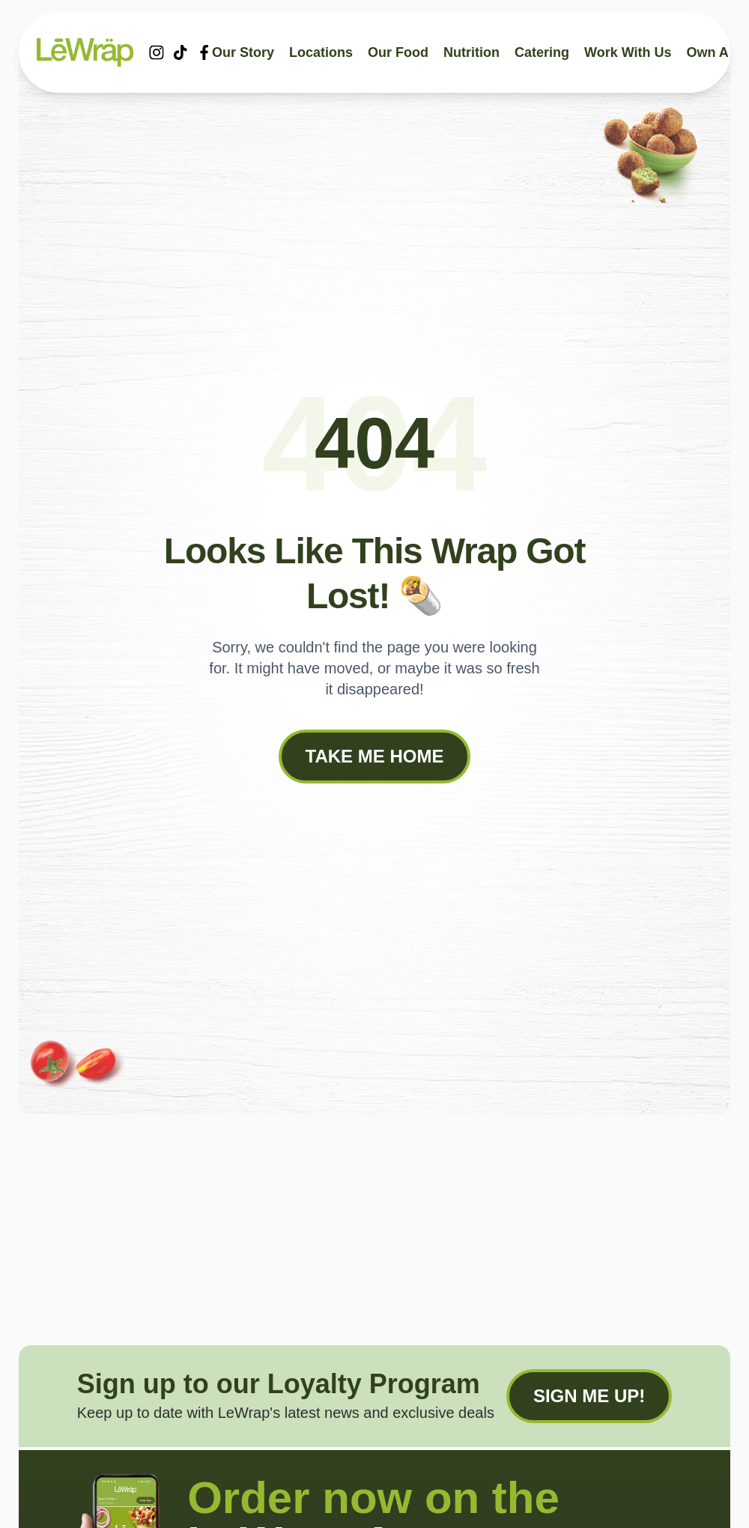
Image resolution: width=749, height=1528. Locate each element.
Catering (542, 52)
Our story (243, 52)
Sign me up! (589, 1396)
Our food (398, 52)
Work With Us (628, 52)
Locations (321, 52)
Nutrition (471, 52)
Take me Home (375, 756)
